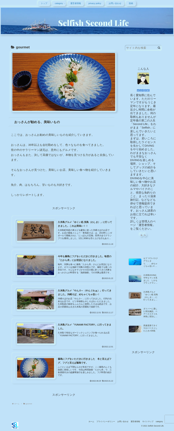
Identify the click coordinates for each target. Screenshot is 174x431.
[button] (159, 47)
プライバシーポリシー (104, 423)
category (159, 423)
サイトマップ (147, 423)
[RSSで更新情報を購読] (145, 235)
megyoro (143, 90)
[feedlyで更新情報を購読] (141, 235)
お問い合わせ (121, 423)
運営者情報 (134, 423)
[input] (143, 48)
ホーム (89, 423)
